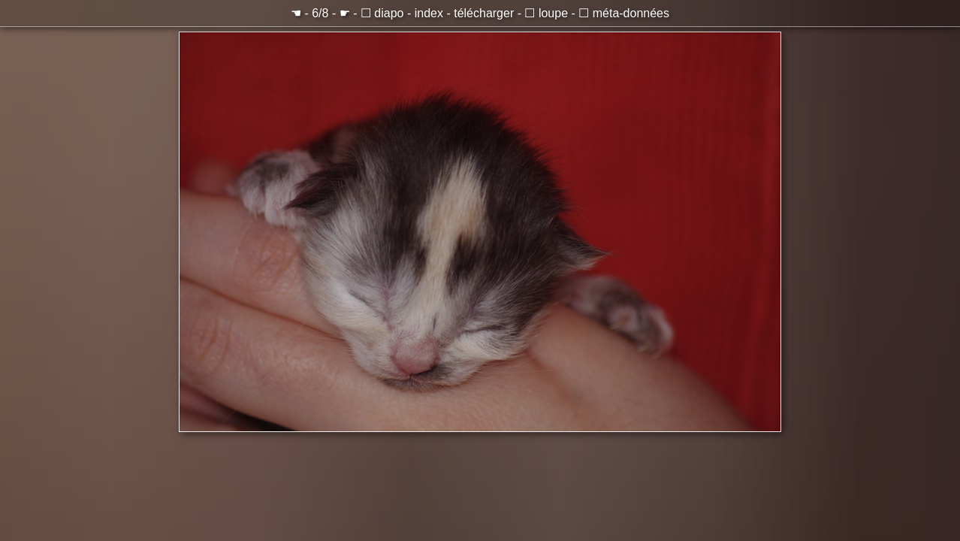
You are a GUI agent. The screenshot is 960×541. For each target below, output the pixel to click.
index (429, 13)
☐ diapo (382, 13)
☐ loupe (546, 13)
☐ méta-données (623, 13)
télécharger (484, 13)
